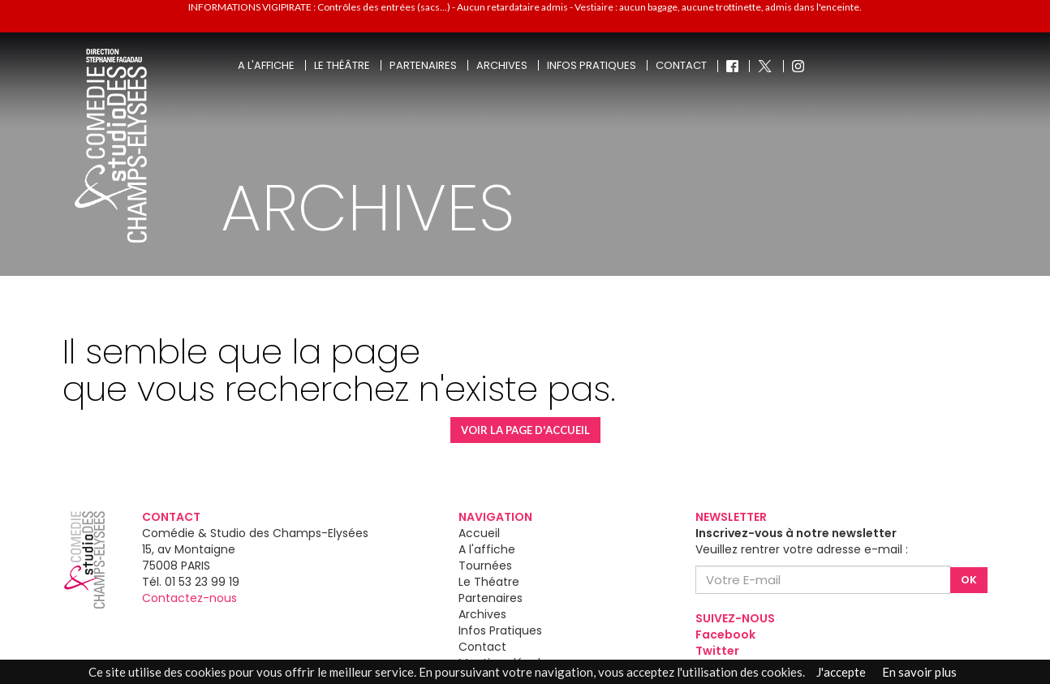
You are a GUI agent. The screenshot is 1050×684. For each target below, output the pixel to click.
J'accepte (841, 672)
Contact (681, 65)
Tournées (485, 565)
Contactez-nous (189, 598)
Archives (501, 65)
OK (969, 579)
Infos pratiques (591, 65)
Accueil (479, 533)
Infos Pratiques (500, 630)
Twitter (717, 651)
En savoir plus (919, 672)
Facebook (725, 634)
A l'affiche (266, 65)
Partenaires (423, 65)
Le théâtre (342, 65)
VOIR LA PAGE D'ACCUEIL (525, 430)
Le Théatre (488, 582)
